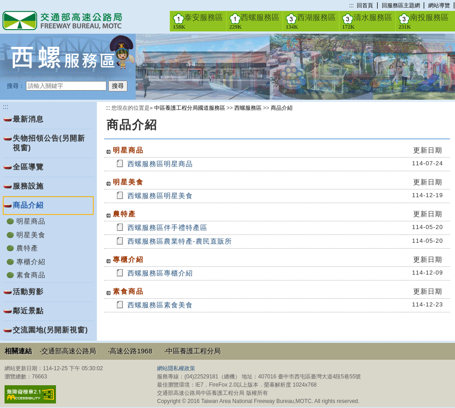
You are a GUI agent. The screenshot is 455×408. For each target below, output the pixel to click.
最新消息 (28, 119)
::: (351, 5)
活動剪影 (28, 292)
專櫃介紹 (31, 261)
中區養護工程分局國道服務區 (189, 108)
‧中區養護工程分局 (192, 351)
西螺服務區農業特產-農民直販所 (179, 241)
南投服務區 (424, 21)
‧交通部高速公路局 (68, 351)
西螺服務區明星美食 (160, 195)
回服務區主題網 (401, 5)
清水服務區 (367, 21)
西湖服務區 (311, 21)
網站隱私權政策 (176, 368)
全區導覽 (28, 167)
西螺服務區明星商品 (160, 164)
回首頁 (365, 5)
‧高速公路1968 (130, 351)
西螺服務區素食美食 (160, 305)
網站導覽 (439, 5)
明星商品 (31, 221)
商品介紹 (282, 108)
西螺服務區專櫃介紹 (160, 273)
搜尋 (118, 85)
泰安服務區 (198, 21)
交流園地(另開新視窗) (50, 330)
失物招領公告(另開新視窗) (49, 143)
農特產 (27, 248)
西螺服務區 (254, 21)
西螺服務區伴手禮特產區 (167, 227)
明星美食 (31, 235)
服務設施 (28, 186)
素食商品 (31, 275)
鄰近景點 (28, 311)
